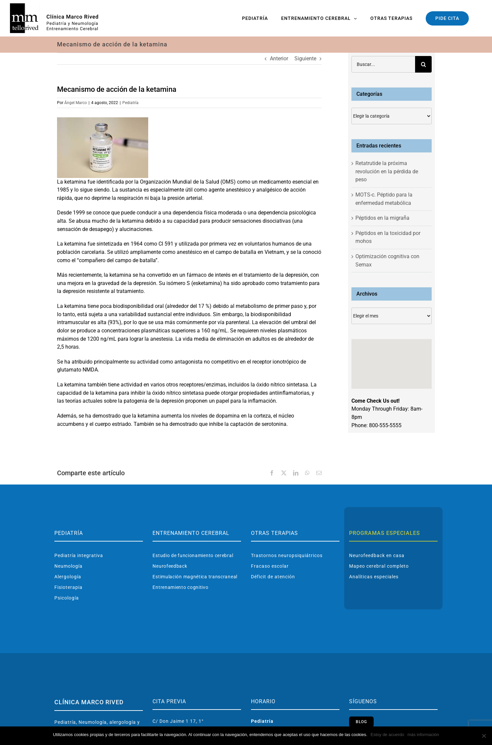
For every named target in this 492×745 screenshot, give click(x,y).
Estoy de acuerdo (387, 734)
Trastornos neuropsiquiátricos (287, 555)
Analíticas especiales (374, 576)
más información (423, 734)
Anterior (279, 58)
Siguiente (305, 58)
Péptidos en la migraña (382, 218)
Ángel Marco (75, 102)
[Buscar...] (383, 64)
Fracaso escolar (270, 566)
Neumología (68, 566)
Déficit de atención (273, 576)
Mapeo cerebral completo (379, 566)
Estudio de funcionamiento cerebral (193, 555)
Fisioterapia (68, 587)
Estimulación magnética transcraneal (195, 576)
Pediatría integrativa (78, 555)
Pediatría (130, 102)
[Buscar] (423, 64)
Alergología (67, 576)
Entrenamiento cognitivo (180, 587)
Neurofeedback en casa (376, 555)
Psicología (66, 598)
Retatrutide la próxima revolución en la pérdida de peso (386, 171)
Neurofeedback (170, 566)
